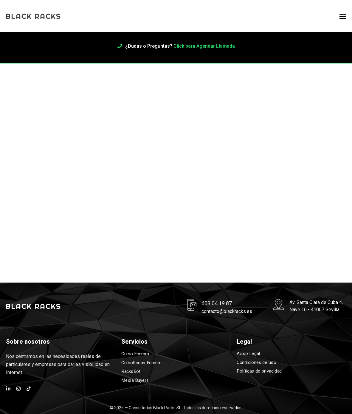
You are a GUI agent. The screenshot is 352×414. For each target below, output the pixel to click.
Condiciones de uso (256, 362)
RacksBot (130, 371)
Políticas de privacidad (259, 371)
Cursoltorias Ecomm (141, 362)
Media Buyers (135, 380)
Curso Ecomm (135, 353)
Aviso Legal (248, 353)
